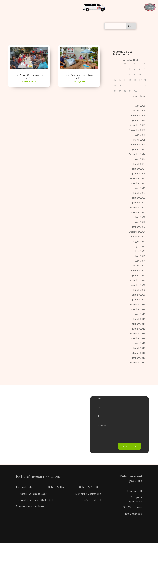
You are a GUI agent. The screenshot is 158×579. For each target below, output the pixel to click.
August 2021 (139, 241)
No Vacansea (133, 513)
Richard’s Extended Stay (31, 493)
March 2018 (139, 348)
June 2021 (140, 251)
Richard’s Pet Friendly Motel (34, 500)
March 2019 (139, 318)
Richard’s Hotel (57, 487)
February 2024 (138, 168)
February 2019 (138, 323)
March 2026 (139, 110)
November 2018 (137, 338)
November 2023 (137, 183)
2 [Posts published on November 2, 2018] (134, 68)
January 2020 (138, 299)
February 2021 (138, 270)
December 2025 (137, 125)
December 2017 (137, 362)
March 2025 (139, 139)
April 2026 (140, 105)
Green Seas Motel (89, 500)
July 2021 (140, 246)
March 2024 (139, 163)
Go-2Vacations (132, 507)
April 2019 (140, 314)
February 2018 (138, 352)
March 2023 (139, 192)
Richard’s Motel (26, 487)
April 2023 (140, 188)
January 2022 (138, 226)
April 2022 (140, 221)
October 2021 (138, 236)
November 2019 (137, 309)
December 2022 (137, 207)
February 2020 (138, 294)
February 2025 (138, 144)
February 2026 (138, 115)
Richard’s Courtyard (88, 493)
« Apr (135, 95)
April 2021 (140, 260)
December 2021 (137, 231)
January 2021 (138, 275)
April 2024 (140, 159)
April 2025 (140, 134)
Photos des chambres (30, 506)
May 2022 (140, 217)
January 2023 (138, 202)
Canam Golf (134, 491)
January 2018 (138, 357)
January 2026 (138, 120)
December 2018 (137, 333)
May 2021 (140, 255)
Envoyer (128, 446)
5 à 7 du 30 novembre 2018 (28, 76)
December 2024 (137, 154)
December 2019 (137, 304)
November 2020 (137, 285)
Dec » (142, 95)
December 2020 (137, 280)
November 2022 (137, 212)
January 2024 (138, 173)
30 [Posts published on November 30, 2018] (135, 91)
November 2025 (137, 129)
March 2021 (139, 265)
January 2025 (138, 149)
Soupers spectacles (135, 499)
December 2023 (137, 178)
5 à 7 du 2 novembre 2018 (79, 76)
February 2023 (138, 197)
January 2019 (138, 328)
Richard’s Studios (89, 487)
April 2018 (140, 343)
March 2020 (139, 289)
